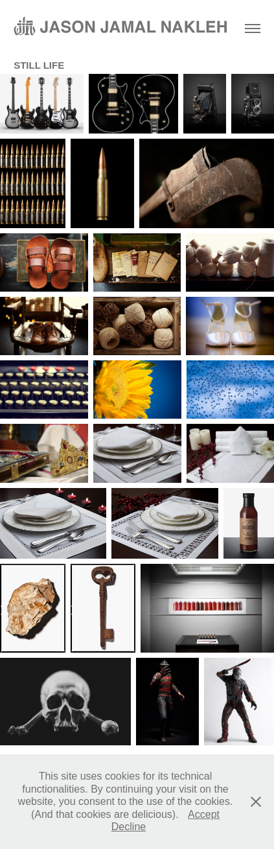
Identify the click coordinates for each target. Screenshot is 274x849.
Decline (128, 826)
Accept (204, 814)
